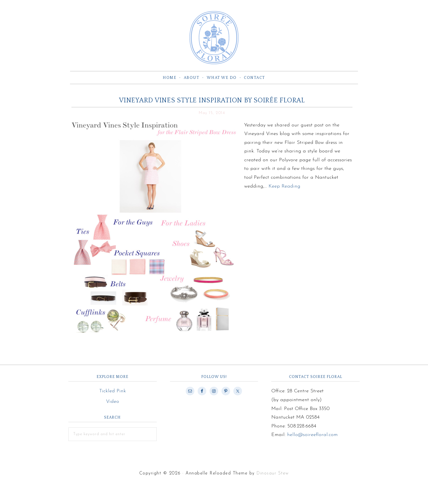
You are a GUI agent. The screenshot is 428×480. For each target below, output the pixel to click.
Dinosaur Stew (272, 473)
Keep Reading (284, 186)
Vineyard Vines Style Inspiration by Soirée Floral (212, 100)
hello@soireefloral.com (312, 434)
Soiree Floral (214, 37)
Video (112, 401)
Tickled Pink (112, 391)
